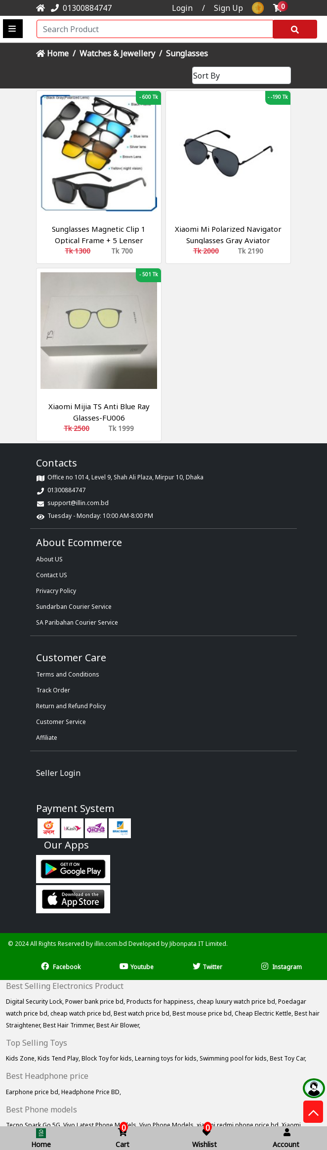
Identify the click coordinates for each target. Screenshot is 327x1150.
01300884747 (79, 7)
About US (49, 559)
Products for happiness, (161, 1001)
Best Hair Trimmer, (69, 1025)
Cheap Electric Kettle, (264, 1013)
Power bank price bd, (95, 1001)
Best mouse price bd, (203, 1013)
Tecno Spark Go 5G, (34, 1125)
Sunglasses (187, 53)
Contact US (51, 575)
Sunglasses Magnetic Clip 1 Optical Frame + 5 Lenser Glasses (99, 240)
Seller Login (58, 772)
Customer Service (61, 722)
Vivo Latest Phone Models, (101, 1125)
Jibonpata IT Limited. (198, 943)
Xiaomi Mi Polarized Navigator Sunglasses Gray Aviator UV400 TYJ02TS (228, 240)
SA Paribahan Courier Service (77, 622)
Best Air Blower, (118, 1025)
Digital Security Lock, (35, 1001)
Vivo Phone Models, (168, 1125)
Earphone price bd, (33, 1092)
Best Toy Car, (288, 1058)
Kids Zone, (22, 1058)
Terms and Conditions (67, 674)
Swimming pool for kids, (235, 1058)
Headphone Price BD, (91, 1092)
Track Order (53, 690)
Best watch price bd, (143, 1013)
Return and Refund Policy (71, 706)
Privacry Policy (56, 591)
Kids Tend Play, (60, 1058)
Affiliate (46, 737)
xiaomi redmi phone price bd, (239, 1125)
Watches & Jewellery (117, 53)
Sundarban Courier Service (74, 606)
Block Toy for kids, (108, 1058)
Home (52, 53)
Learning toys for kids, (167, 1058)
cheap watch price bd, (82, 1013)
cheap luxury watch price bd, (237, 1001)
